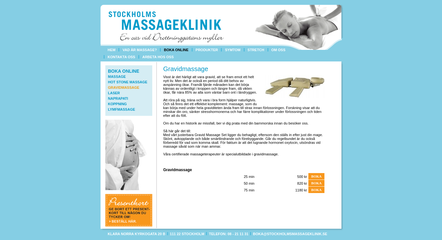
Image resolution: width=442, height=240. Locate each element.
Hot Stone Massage (127, 82)
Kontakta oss (121, 57)
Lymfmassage (121, 109)
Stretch (256, 50)
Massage (117, 76)
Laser (114, 93)
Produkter (207, 50)
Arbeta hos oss (158, 57)
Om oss (278, 50)
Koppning (117, 104)
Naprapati (118, 98)
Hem (111, 50)
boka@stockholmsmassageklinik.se (290, 234)
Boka (316, 176)
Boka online (176, 50)
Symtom (232, 50)
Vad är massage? (139, 50)
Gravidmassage (123, 87)
